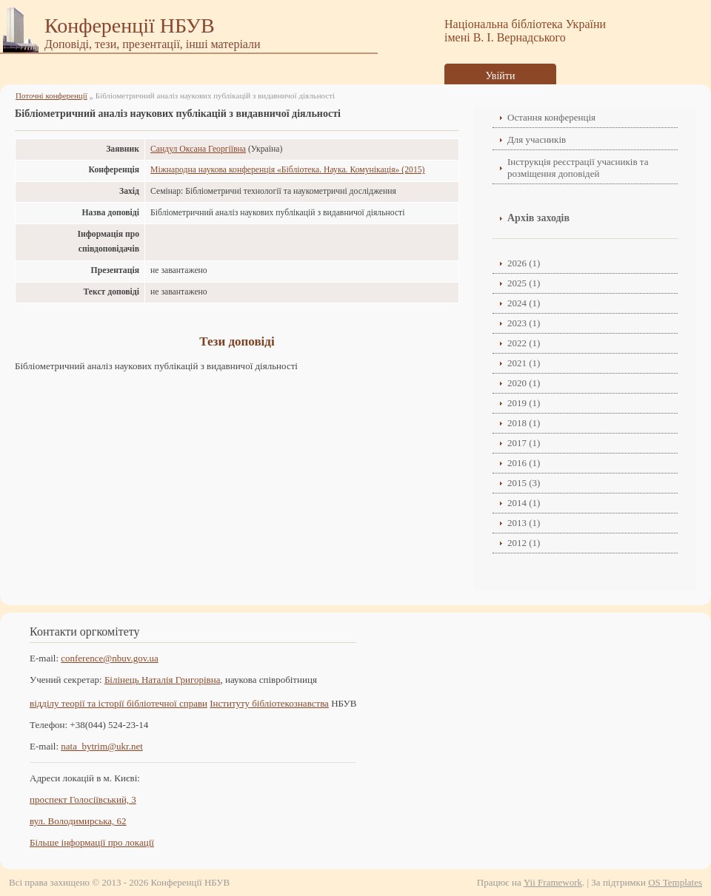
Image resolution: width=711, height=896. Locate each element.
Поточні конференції (51, 95)
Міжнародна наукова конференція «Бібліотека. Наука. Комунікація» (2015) (287, 170)
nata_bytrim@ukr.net (102, 746)
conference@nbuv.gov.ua (109, 658)
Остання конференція (551, 117)
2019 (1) (523, 402)
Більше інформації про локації (92, 842)
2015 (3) (523, 482)
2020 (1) (523, 382)
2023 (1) (523, 323)
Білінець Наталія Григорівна (162, 679)
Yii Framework (553, 882)
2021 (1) (523, 362)
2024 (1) (523, 303)
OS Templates (675, 882)
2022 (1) (523, 342)
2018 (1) (523, 422)
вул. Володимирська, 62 (78, 820)
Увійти (500, 75)
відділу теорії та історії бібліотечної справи (118, 703)
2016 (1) (523, 462)
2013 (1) (523, 522)
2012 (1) (523, 542)
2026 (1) (523, 263)
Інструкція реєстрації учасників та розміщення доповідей (577, 167)
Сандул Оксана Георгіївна (198, 149)
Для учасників (536, 139)
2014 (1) (523, 502)
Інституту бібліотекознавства (269, 703)
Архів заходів (538, 217)
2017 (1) (523, 442)
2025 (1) (523, 283)
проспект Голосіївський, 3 (83, 799)
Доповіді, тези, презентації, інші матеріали (152, 44)
